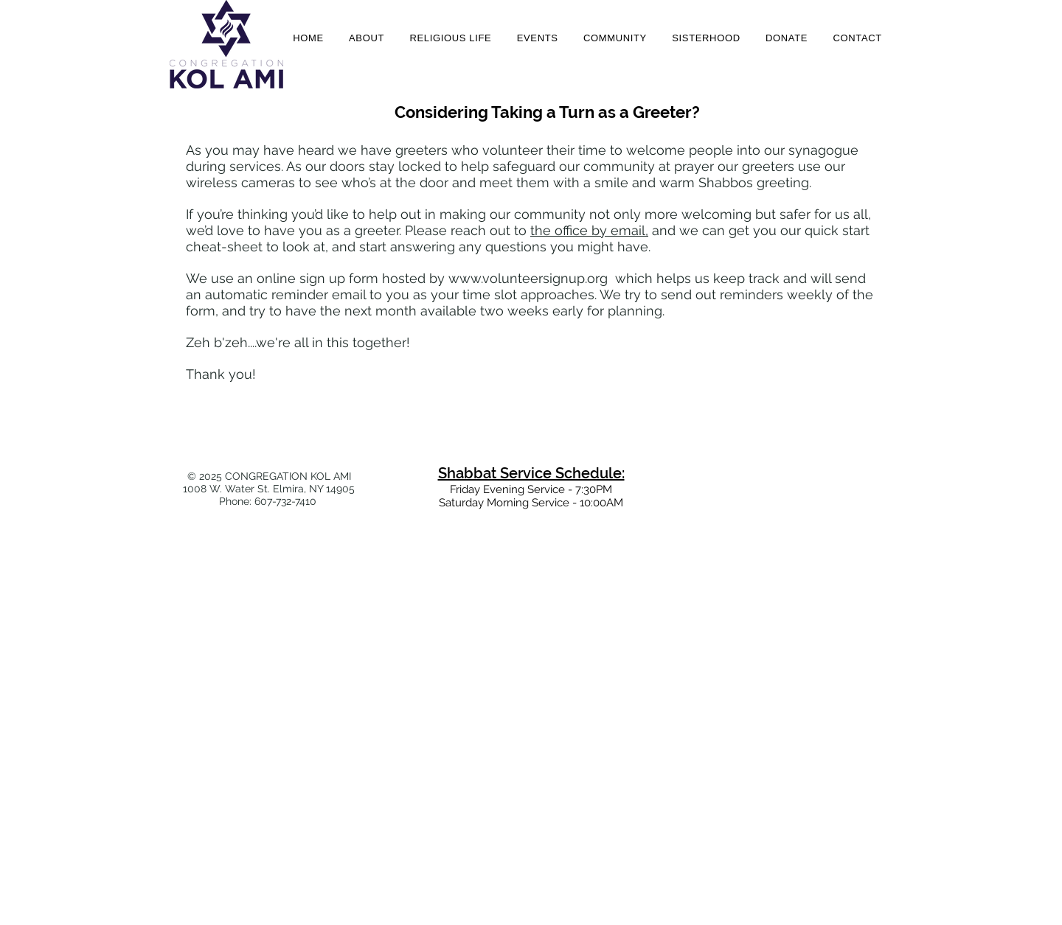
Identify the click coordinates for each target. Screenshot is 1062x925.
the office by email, (589, 230)
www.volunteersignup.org (528, 278)
